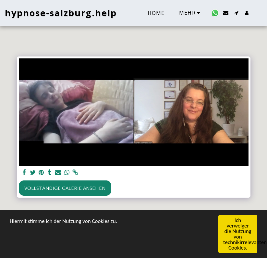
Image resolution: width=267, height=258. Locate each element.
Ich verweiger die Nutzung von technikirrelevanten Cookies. (240, 234)
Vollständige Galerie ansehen (64, 188)
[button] (215, 13)
